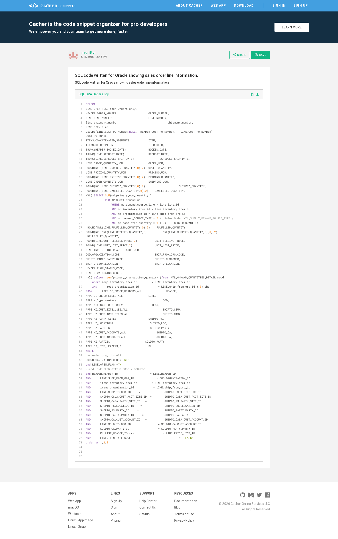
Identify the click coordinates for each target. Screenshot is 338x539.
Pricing (116, 520)
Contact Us (147, 507)
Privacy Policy (184, 520)
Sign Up (301, 5)
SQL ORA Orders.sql (94, 94)
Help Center (148, 501)
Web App (218, 5)
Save (260, 55)
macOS (73, 507)
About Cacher (189, 5)
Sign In (278, 5)
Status (144, 514)
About (115, 514)
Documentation (185, 501)
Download (244, 5)
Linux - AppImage (80, 520)
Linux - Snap (77, 527)
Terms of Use (184, 514)
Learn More (292, 27)
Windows (74, 514)
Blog (177, 507)
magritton (88, 52)
